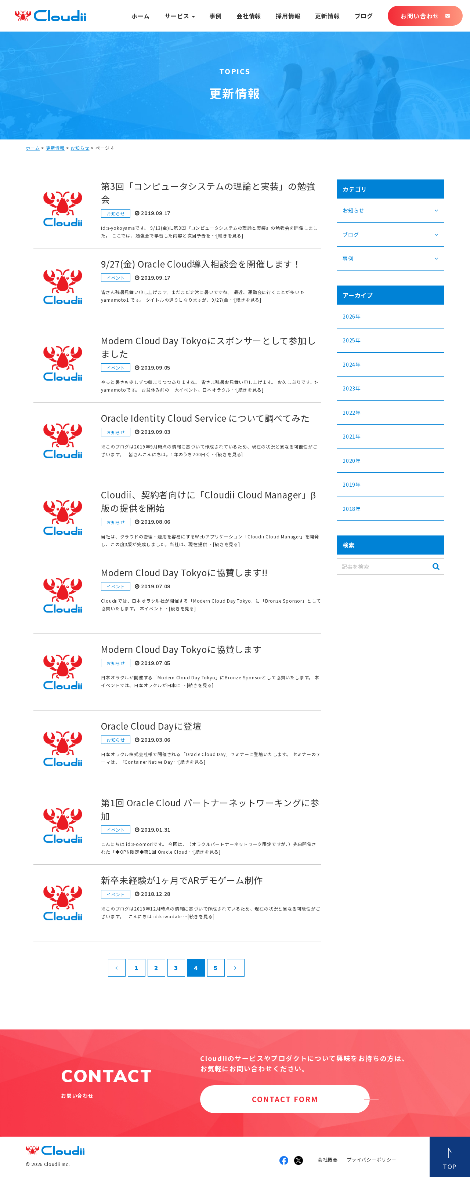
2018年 (352, 508)
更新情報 (327, 15)
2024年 (352, 364)
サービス (176, 15)
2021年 (352, 436)
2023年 (352, 388)
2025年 (352, 340)
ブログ (364, 15)
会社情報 (248, 15)
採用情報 (288, 15)
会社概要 (328, 1159)
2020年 (352, 460)
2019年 (352, 484)
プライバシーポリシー (372, 1159)
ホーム (140, 15)
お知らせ (79, 148)
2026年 (352, 316)
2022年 (352, 412)
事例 (215, 15)
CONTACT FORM (285, 1099)
